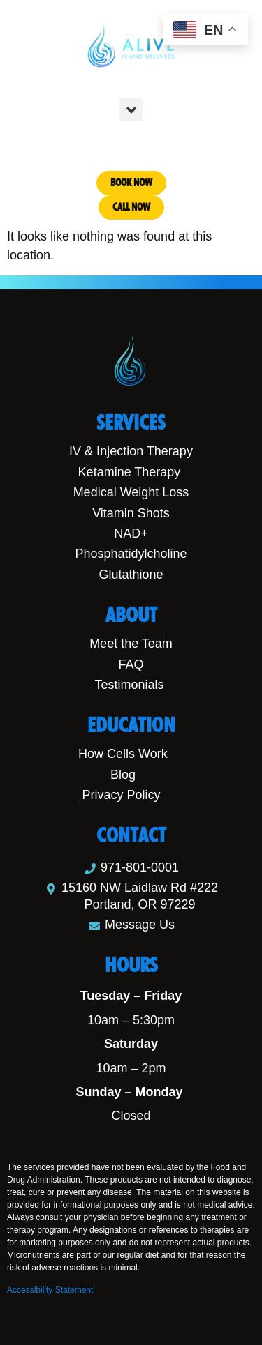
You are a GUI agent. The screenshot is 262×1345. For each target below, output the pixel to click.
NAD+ (131, 533)
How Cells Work (123, 754)
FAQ (130, 664)
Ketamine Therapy (129, 472)
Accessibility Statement (50, 1290)
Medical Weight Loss (131, 492)
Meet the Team (131, 644)
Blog (123, 775)
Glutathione (131, 575)
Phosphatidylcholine (131, 554)
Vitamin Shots (131, 513)
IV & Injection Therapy (131, 451)
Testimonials (128, 685)
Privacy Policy (121, 795)
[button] (131, 109)
